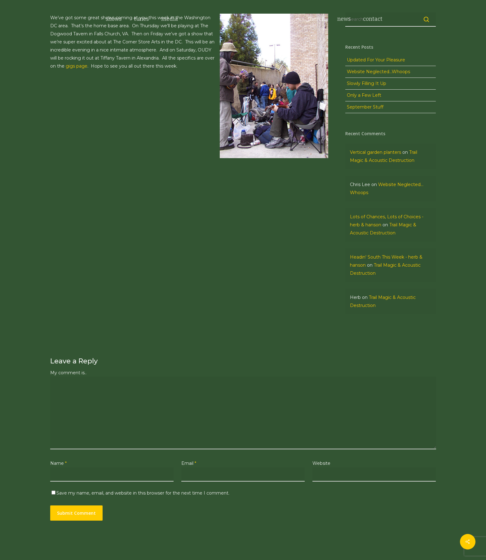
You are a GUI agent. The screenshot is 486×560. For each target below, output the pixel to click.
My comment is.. (68, 373)
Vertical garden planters (375, 152)
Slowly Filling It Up (366, 83)
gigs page (76, 66)
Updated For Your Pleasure (376, 60)
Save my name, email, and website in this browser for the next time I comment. (142, 493)
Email (188, 463)
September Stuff (365, 107)
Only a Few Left (364, 95)
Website (321, 463)
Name (58, 463)
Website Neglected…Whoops (378, 71)
